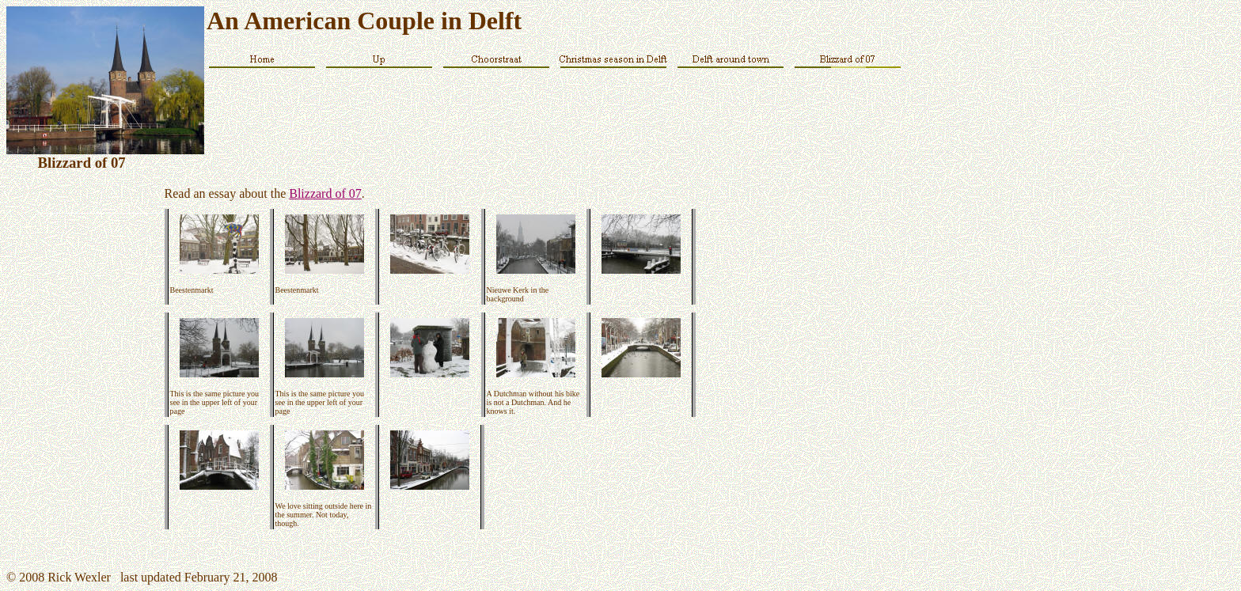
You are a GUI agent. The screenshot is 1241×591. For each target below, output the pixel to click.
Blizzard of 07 (325, 193)
